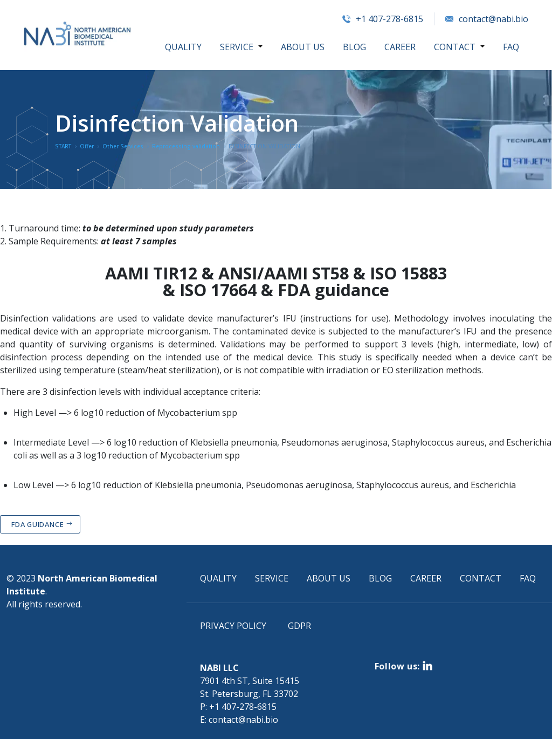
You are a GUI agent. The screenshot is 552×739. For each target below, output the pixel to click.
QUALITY (184, 47)
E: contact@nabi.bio (239, 720)
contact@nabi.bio (486, 19)
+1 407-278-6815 (382, 19)
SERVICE (237, 47)
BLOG (355, 47)
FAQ (511, 47)
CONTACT (455, 47)
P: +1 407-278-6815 (238, 707)
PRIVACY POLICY (233, 626)
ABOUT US (303, 47)
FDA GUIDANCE (37, 524)
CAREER (400, 47)
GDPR (299, 626)
